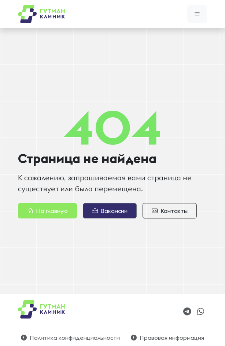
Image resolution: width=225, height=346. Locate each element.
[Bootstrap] (42, 309)
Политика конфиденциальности (70, 337)
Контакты (170, 210)
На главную (47, 210)
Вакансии (110, 210)
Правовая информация (167, 337)
